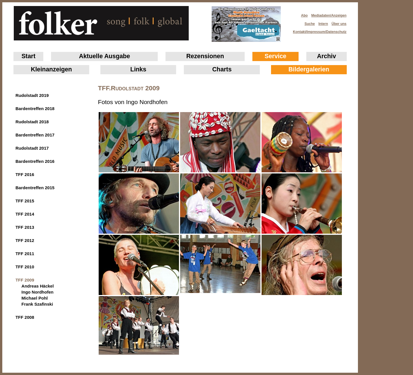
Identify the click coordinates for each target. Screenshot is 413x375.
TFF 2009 (24, 280)
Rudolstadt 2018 (32, 121)
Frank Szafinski (37, 304)
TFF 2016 (24, 174)
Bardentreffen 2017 (34, 134)
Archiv (326, 56)
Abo (304, 15)
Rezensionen (205, 56)
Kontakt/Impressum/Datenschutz (317, 30)
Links (138, 69)
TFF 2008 (24, 317)
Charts (222, 69)
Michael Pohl (35, 298)
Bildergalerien (309, 69)
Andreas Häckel (38, 286)
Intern (323, 24)
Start (29, 56)
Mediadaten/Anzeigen (328, 15)
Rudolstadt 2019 (32, 95)
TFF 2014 (24, 214)
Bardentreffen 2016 (34, 161)
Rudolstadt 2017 (32, 148)
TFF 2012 (24, 240)
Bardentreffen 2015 (34, 187)
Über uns (339, 24)
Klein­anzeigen (51, 69)
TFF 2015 (24, 200)
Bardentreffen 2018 (34, 108)
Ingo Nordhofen (38, 292)
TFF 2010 (24, 266)
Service (276, 56)
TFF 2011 (24, 253)
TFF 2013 (24, 227)
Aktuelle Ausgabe (104, 56)
